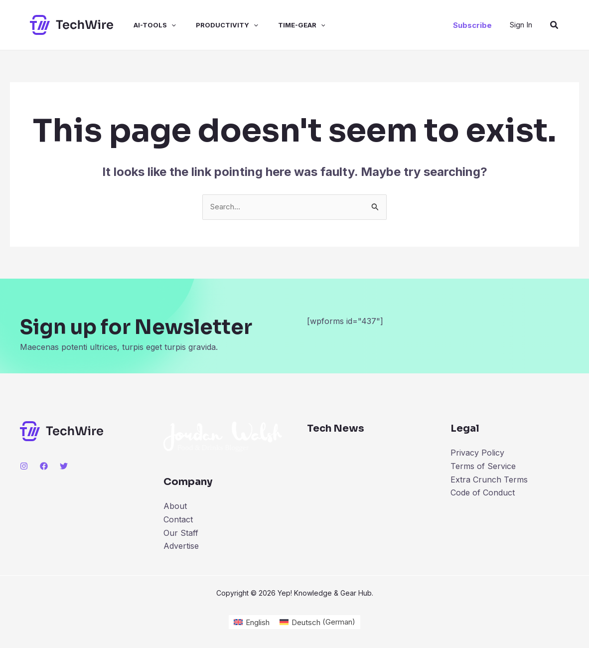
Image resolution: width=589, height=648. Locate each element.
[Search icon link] (554, 25)
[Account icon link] (521, 24)
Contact (178, 520)
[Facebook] (44, 467)
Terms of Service (483, 467)
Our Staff (180, 533)
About (175, 507)
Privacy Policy (477, 454)
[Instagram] (24, 467)
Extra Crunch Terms (489, 480)
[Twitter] (64, 467)
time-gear (283, 25)
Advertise (181, 546)
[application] (161, 25)
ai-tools (145, 25)
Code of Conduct (482, 493)
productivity (213, 25)
